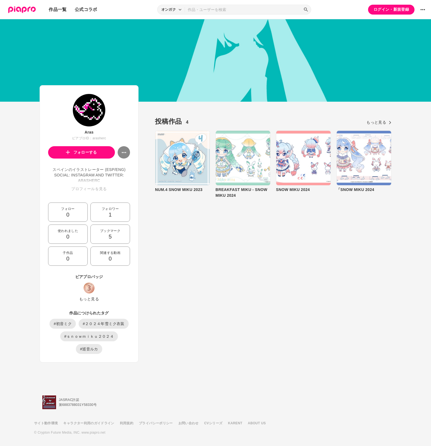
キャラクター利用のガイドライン (88, 423)
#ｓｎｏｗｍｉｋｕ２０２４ (89, 336)
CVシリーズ (213, 423)
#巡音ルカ (89, 349)
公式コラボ (86, 9)
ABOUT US (257, 423)
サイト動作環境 (46, 423)
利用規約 (126, 423)
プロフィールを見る (89, 189)
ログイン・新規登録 (391, 9)
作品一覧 (58, 9)
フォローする (81, 152)
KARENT (235, 423)
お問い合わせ (188, 423)
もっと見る (89, 299)
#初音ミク (63, 324)
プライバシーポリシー (156, 423)
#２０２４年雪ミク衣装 (104, 324)
